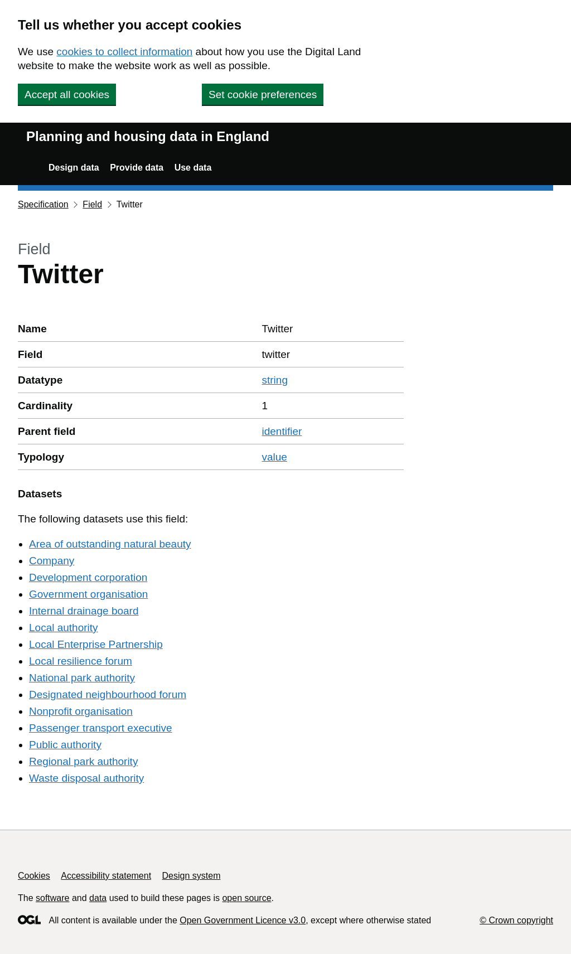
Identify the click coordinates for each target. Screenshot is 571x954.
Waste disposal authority (86, 778)
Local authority (63, 627)
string (275, 380)
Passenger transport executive (100, 728)
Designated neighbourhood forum (107, 694)
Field (92, 204)
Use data (193, 167)
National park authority (82, 678)
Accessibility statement (106, 875)
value (274, 457)
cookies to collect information (124, 51)
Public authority (65, 744)
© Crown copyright (516, 920)
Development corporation (88, 577)
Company (51, 560)
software (52, 898)
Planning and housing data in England (147, 136)
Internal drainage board (83, 611)
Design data (74, 167)
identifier (282, 431)
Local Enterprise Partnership (96, 644)
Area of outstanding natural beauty (110, 544)
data (98, 898)
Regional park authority (83, 761)
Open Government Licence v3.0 (243, 920)
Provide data (136, 167)
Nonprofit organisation (81, 711)
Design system (191, 875)
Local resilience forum (80, 661)
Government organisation (88, 594)
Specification (43, 204)
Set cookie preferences (263, 94)
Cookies (34, 875)
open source (246, 898)
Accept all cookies (67, 94)
